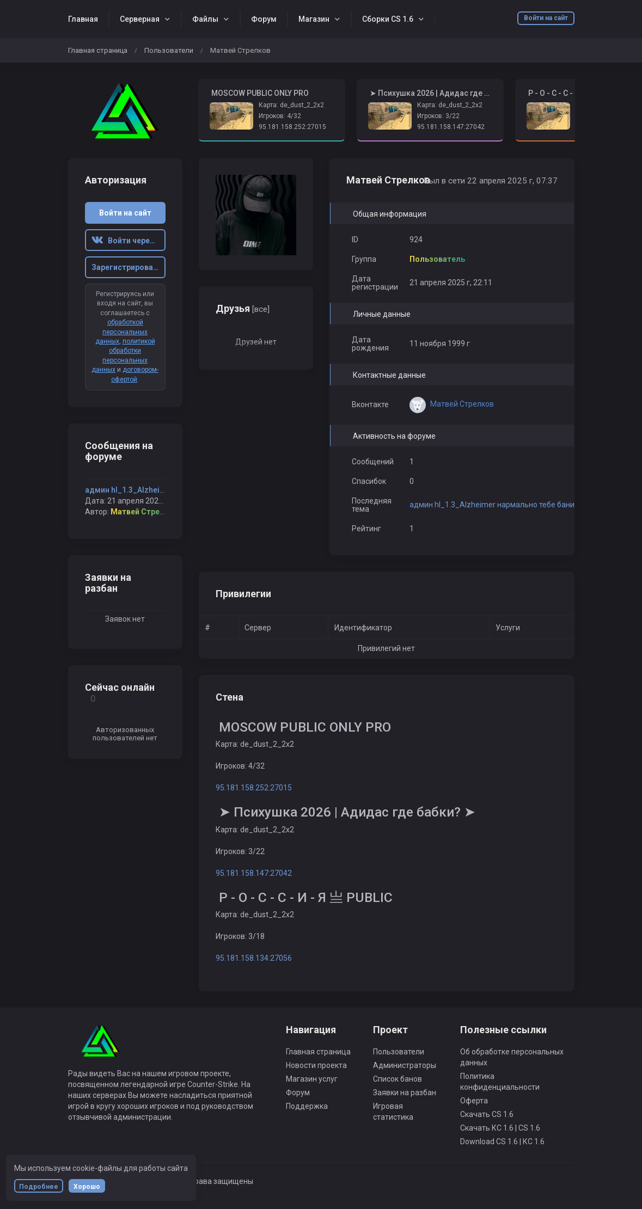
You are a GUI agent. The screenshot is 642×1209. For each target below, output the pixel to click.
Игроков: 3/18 (240, 936)
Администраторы (404, 1065)
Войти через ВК (128, 240)
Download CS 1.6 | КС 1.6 (502, 1141)
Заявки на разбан (404, 1092)
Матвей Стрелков (144, 511)
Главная (83, 19)
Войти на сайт (546, 18)
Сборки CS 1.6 (387, 19)
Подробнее (38, 1186)
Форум (264, 19)
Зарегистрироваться (128, 267)
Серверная (140, 19)
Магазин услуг (312, 1079)
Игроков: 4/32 (280, 116)
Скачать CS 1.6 (486, 1114)
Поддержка (307, 1106)
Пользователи (168, 50)
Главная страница (97, 50)
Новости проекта (316, 1065)
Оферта (474, 1100)
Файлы (205, 19)
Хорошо (87, 1186)
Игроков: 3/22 (438, 116)
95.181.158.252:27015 (292, 127)
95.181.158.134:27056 (254, 958)
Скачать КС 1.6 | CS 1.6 (500, 1128)
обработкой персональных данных (121, 331)
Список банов (397, 1079)
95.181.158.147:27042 (451, 127)
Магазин (313, 19)
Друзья (243, 308)
